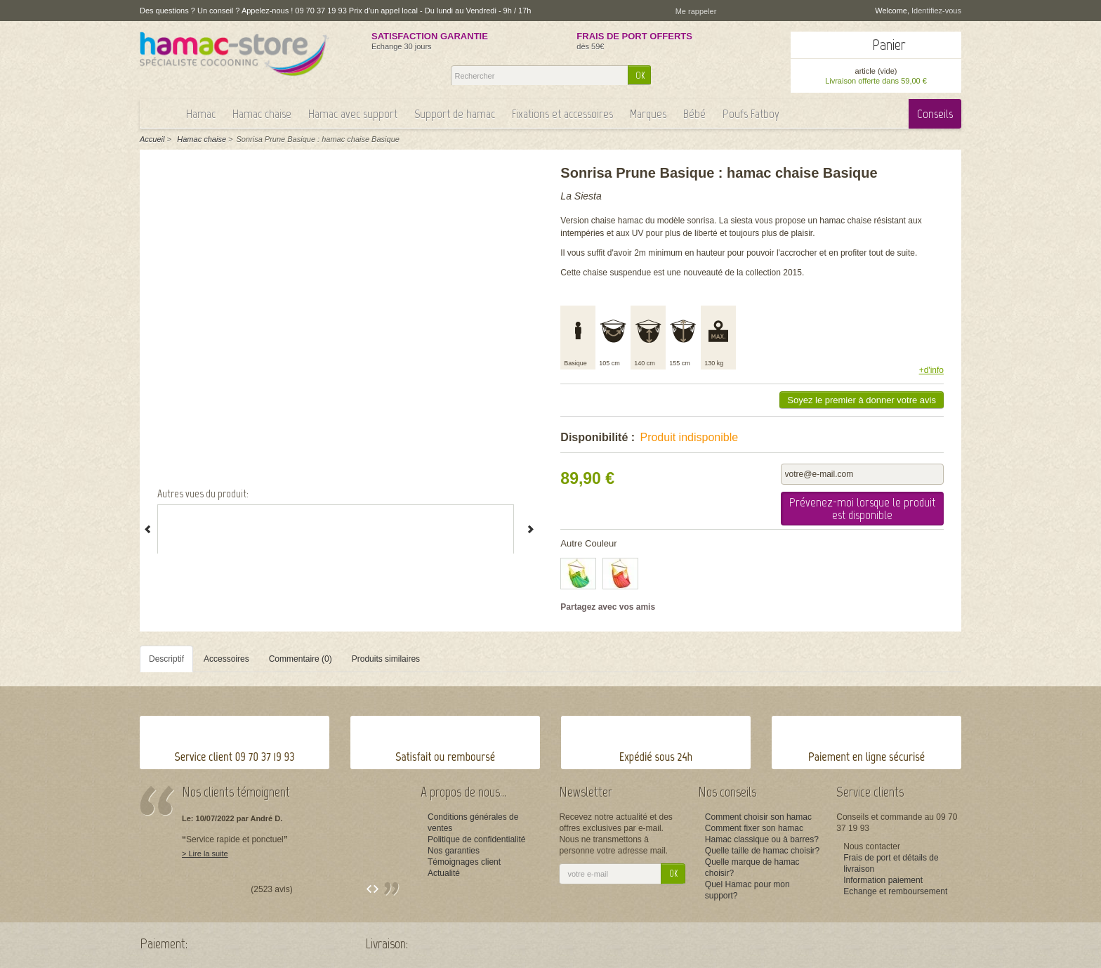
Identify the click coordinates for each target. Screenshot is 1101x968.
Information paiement (883, 880)
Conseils (935, 114)
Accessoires (226, 659)
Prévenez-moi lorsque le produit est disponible (862, 509)
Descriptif (166, 659)
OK (640, 75)
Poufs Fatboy (751, 114)
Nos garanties (454, 851)
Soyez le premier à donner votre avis (861, 400)
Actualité (444, 873)
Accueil (152, 139)
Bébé (694, 114)
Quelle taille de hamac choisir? (762, 851)
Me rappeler (696, 11)
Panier (889, 44)
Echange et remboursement (895, 891)
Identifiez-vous (936, 10)
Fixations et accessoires (562, 114)
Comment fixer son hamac (754, 828)
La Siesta (580, 196)
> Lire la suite (205, 853)
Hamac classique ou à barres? (762, 839)
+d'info (931, 370)
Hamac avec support (352, 114)
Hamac (201, 114)
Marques (648, 114)
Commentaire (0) (300, 659)
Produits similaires (386, 659)
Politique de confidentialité (476, 839)
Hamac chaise (261, 114)
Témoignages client (464, 862)
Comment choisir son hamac (758, 817)
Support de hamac (454, 114)
